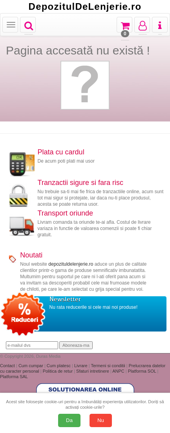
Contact (8, 365)
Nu (100, 420)
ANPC (118, 371)
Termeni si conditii (108, 365)
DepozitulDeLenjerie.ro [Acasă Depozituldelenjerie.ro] (85, 6)
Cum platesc (59, 365)
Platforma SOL (142, 371)
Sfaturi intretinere (93, 371)
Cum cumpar (31, 365)
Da (69, 420)
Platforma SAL (14, 376)
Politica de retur (58, 371)
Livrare (81, 365)
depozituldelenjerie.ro (70, 264)
